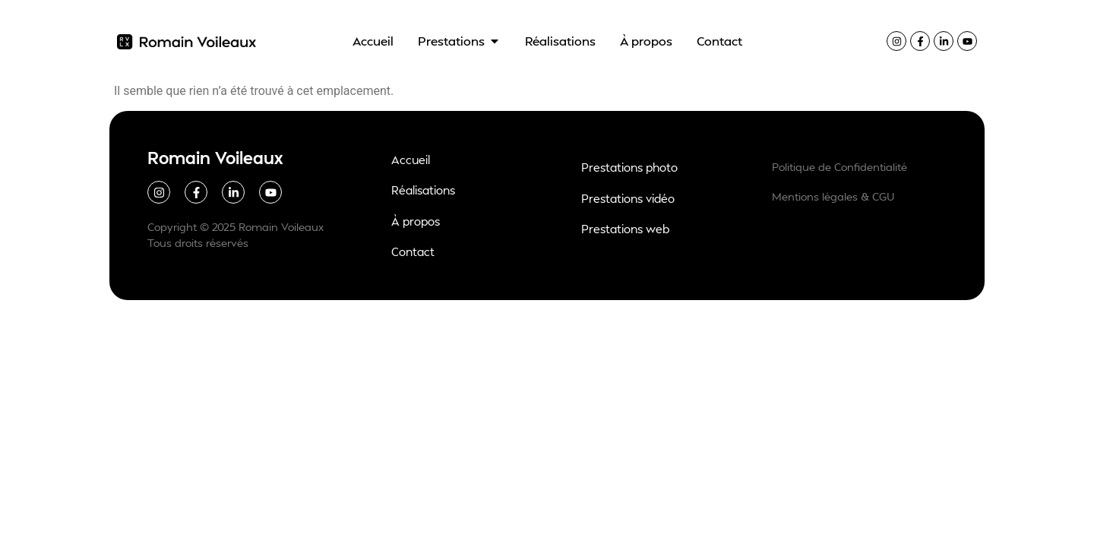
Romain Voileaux (215, 157)
